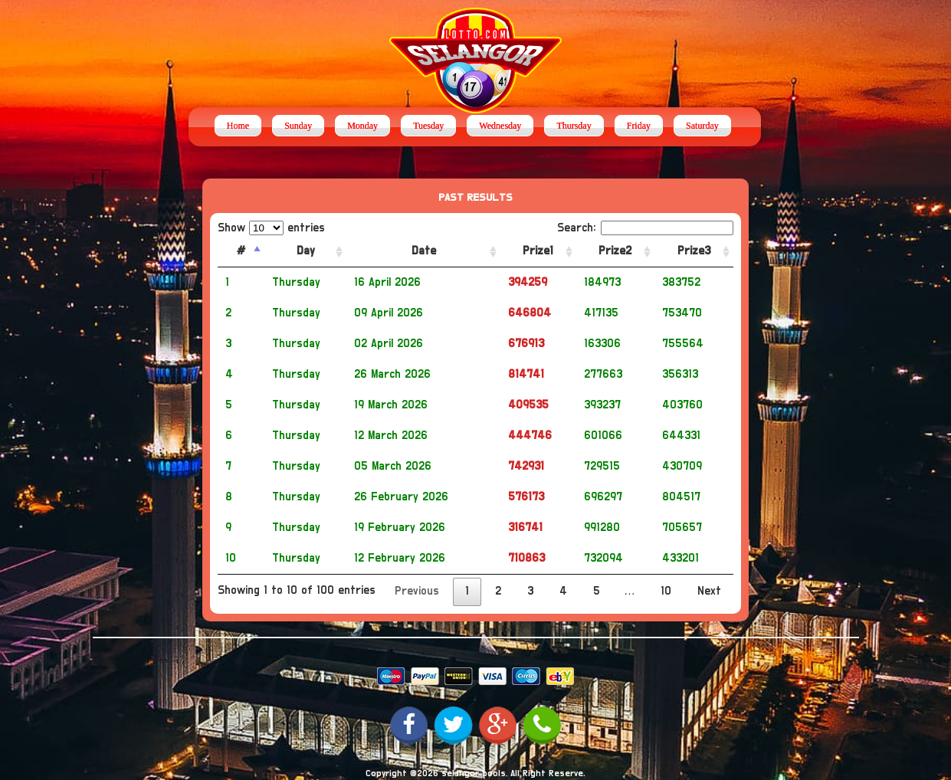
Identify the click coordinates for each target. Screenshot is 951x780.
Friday (639, 125)
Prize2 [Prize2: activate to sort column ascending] (614, 251)
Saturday (702, 125)
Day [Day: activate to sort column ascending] (306, 251)
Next (709, 591)
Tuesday (428, 125)
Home (238, 125)
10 (666, 591)
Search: (645, 228)
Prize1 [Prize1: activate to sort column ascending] (538, 251)
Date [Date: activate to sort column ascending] (424, 251)
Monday (362, 125)
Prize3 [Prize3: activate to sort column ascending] (693, 251)
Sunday (298, 125)
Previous (417, 591)
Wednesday (500, 125)
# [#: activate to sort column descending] (241, 251)
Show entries (271, 228)
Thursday (573, 125)
